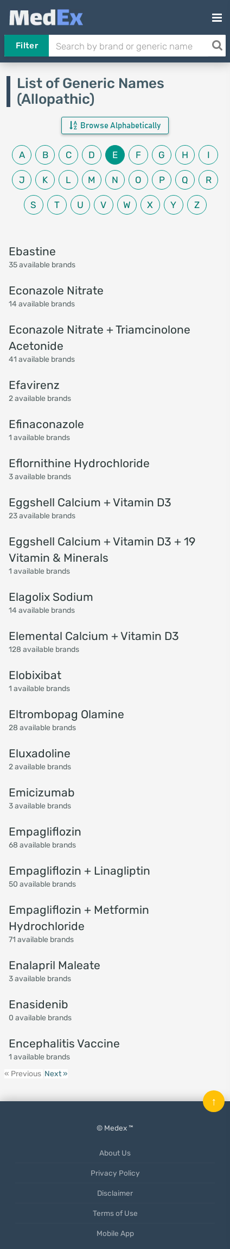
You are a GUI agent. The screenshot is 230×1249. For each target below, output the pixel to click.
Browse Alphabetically (115, 125)
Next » (56, 1073)
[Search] (217, 46)
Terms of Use (115, 1213)
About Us (115, 1152)
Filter (27, 46)
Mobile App (115, 1233)
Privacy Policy (115, 1173)
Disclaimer (115, 1193)
